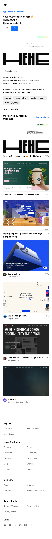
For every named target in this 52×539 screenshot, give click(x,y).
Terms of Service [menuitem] (11, 506)
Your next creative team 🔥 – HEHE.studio (22, 156)
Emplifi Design (14, 318)
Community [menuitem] (32, 453)
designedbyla (14, 274)
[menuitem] (5, 525)
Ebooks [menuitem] (7, 469)
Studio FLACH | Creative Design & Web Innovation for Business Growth (26, 358)
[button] (6, 28)
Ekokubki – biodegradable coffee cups (21, 195)
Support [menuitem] (7, 447)
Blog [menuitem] (6, 464)
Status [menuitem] (29, 469)
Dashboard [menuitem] (8, 429)
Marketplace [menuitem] (9, 434)
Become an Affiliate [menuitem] (35, 491)
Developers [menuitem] (32, 458)
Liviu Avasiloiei (14, 277)
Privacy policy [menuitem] (10, 512)
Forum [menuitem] (29, 447)
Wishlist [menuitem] (30, 464)
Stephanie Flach (14, 360)
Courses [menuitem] (7, 458)
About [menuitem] (6, 485)
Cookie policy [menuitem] (33, 506)
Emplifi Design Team (17, 316)
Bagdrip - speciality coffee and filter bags (22, 234)
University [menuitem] (8, 453)
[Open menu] (48, 4)
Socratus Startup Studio (18, 402)
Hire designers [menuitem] (33, 429)
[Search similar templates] (14, 28)
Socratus (12, 400)
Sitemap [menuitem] (30, 485)
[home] (5, 5)
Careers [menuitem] (7, 491)
